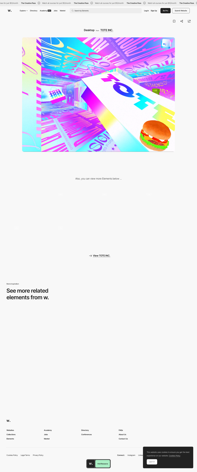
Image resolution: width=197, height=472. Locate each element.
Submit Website (181, 11)
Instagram (131, 455)
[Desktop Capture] (168, 363)
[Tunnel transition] (76, 200)
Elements (10, 439)
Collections (11, 434)
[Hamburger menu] (165, 200)
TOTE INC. (106, 30)
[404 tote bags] (76, 234)
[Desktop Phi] (29, 363)
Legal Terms (25, 455)
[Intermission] (32, 234)
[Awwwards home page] (91, 463)
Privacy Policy (38, 455)
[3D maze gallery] (120, 200)
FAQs (121, 430)
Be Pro (165, 11)
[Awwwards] (10, 11)
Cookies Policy (12, 455)
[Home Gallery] (75, 326)
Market (62, 11)
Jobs (55, 11)
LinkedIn (141, 455)
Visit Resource (102, 464)
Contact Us (123, 439)
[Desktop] (122, 326)
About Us (122, 434)
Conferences (86, 434)
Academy (45, 11)
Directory (33, 11)
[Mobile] (32, 205)
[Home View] (29, 326)
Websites (10, 430)
